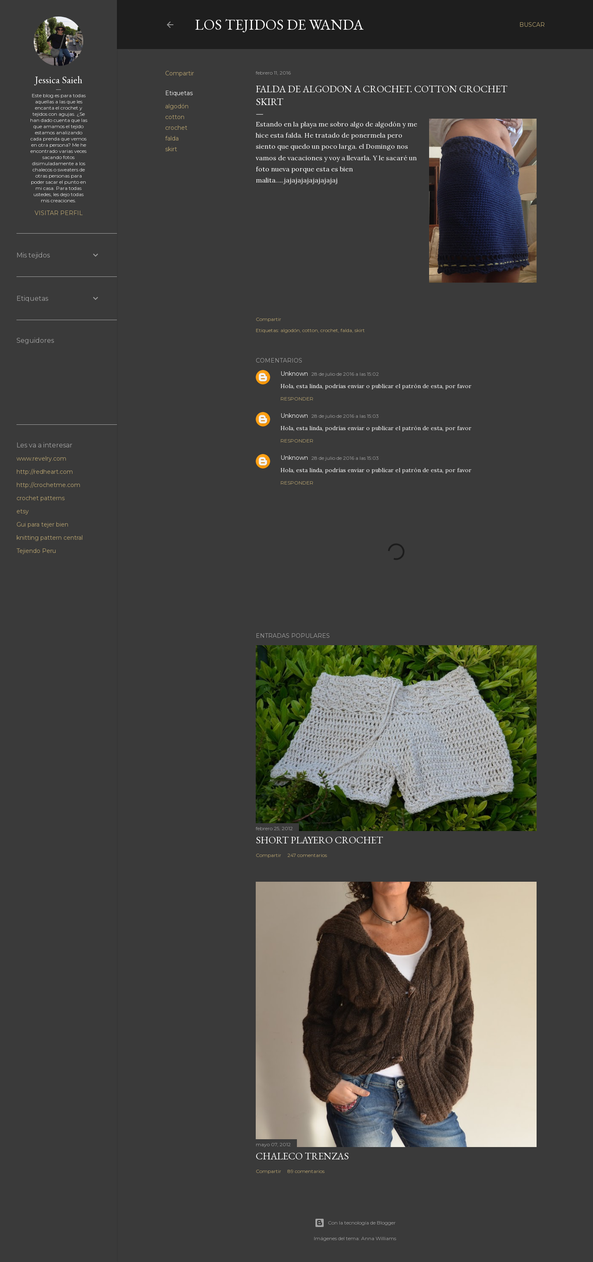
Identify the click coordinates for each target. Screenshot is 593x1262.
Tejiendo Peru (36, 551)
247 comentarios (307, 855)
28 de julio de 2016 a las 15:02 (345, 374)
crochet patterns (40, 498)
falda (172, 138)
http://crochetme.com (48, 485)
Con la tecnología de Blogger (355, 1223)
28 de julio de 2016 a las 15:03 (345, 416)
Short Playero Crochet (319, 840)
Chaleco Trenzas (302, 1156)
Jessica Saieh (58, 79)
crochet (176, 127)
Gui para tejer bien (42, 524)
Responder (296, 399)
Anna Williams (378, 1238)
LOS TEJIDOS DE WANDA (279, 24)
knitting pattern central (49, 537)
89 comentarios (306, 1171)
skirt (171, 149)
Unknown (294, 373)
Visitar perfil (59, 213)
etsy (22, 511)
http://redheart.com (44, 471)
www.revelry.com (41, 458)
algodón (177, 106)
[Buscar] (532, 25)
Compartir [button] (179, 73)
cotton (174, 117)
